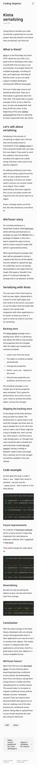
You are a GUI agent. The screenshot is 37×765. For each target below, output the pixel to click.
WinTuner (29, 228)
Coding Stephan (12, 3)
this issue (9, 542)
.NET (7, 725)
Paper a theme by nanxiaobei (22, 761)
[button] (24, 3)
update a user (25, 146)
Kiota (5, 55)
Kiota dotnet (12, 333)
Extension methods (24, 530)
